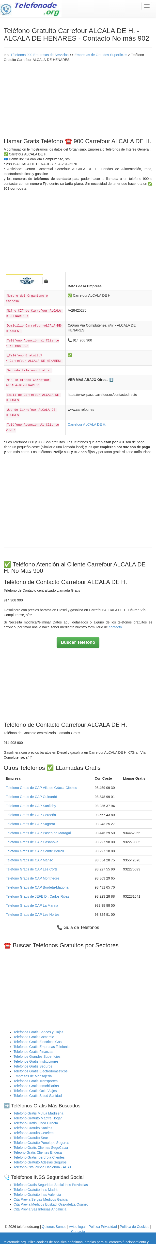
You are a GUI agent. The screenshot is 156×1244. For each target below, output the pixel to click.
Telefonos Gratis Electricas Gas (38, 1042)
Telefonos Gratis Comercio (34, 1037)
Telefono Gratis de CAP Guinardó (31, 797)
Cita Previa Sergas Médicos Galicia (40, 1199)
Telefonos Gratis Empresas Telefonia (42, 1047)
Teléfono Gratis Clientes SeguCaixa (41, 1148)
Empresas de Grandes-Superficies (101, 55)
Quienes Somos (54, 1227)
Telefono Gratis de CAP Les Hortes (33, 914)
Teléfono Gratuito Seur (31, 1138)
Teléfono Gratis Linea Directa (36, 1123)
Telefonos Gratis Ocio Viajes (35, 1091)
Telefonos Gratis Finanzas (33, 1052)
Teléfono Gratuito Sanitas (33, 1128)
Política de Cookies (134, 1227)
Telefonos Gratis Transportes (36, 1081)
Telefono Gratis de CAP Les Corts (32, 869)
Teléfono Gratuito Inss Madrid (36, 1190)
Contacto (78, 1231)
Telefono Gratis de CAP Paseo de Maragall (39, 833)
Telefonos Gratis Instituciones (36, 1061)
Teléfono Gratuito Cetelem (34, 1133)
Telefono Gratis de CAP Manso (29, 860)
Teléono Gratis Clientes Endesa (38, 1152)
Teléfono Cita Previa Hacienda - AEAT (43, 1167)
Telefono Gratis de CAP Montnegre (32, 878)
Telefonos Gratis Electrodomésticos (40, 1071)
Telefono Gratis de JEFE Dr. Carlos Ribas (37, 896)
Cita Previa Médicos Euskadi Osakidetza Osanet (51, 1204)
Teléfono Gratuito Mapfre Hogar (38, 1118)
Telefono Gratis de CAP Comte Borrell (35, 851)
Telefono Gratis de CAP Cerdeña (31, 815)
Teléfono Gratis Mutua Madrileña (38, 1113)
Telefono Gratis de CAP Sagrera (30, 824)
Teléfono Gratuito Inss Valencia (37, 1195)
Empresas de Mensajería (33, 1076)
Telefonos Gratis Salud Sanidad (38, 1096)
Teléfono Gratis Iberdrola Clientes (39, 1157)
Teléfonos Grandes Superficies (37, 1056)
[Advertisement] (78, 99)
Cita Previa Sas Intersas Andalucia (40, 1209)
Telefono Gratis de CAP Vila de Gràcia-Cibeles (41, 788)
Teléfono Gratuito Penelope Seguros (41, 1143)
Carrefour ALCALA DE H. (87, 424)
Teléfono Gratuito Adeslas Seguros (40, 1162)
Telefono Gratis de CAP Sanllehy (31, 806)
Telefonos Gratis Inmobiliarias (36, 1086)
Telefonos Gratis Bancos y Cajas (38, 1032)
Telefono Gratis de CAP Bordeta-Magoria (37, 887)
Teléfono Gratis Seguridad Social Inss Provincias (51, 1185)
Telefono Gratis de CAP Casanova (32, 842)
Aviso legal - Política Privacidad (93, 1227)
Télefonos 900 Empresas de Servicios (40, 55)
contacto (115, 627)
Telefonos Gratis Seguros (33, 1066)
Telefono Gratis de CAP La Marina (32, 905)
